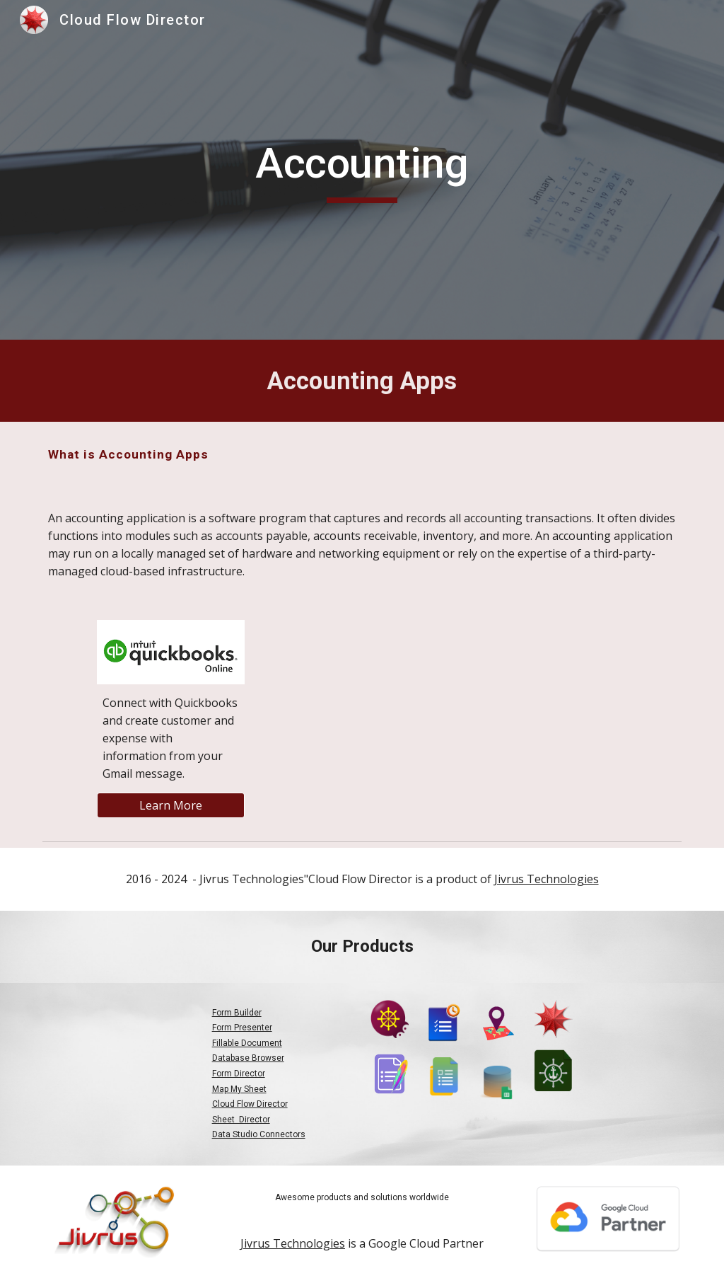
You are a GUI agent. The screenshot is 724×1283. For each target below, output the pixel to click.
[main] (361, 170)
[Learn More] (171, 805)
